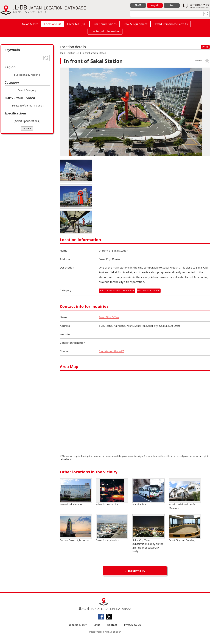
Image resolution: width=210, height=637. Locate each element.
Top (61, 52)
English (155, 5)
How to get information (105, 31)
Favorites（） (76, 24)
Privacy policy (132, 625)
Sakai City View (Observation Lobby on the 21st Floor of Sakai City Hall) (148, 533)
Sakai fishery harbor (112, 528)
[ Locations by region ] (27, 74)
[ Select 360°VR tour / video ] (27, 105)
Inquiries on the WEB (112, 351)
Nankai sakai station (76, 492)
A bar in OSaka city (112, 492)
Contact (112, 625)
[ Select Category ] (27, 90)
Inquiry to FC (136, 570)
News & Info (30, 24)
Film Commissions (105, 24)
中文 (171, 5)
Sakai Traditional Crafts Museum (185, 494)
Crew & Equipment (135, 24)
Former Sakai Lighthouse (76, 528)
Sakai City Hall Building (185, 528)
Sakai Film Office (109, 317)
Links (97, 625)
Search (27, 128)
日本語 (138, 5)
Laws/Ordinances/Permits (170, 24)
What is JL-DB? (78, 625)
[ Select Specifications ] (27, 121)
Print (205, 47)
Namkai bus (148, 492)
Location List (52, 24)
